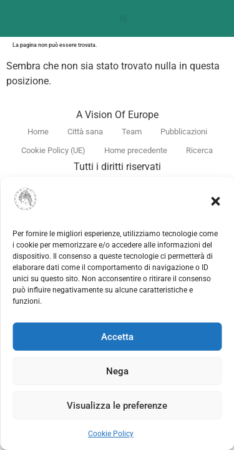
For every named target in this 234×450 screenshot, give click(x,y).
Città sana (85, 131)
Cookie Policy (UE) (53, 150)
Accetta (117, 336)
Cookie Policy (111, 433)
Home (38, 131)
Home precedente (135, 150)
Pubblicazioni (183, 131)
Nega (117, 371)
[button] (215, 201)
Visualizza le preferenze (117, 405)
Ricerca (199, 150)
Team (132, 131)
